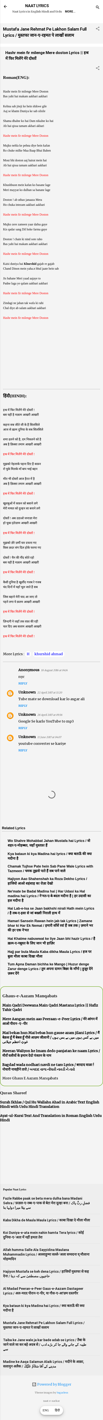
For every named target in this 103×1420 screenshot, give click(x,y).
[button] (97, 41)
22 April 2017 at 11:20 (49, 704)
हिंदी (57, 1410)
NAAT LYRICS (37, 5)
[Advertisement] (51, 369)
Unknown (27, 704)
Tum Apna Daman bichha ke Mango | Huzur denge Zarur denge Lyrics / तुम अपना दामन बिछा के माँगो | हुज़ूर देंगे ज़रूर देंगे (50, 980)
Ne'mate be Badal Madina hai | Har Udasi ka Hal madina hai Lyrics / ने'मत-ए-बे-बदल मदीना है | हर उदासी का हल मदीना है (49, 907)
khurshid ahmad (48, 665)
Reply (22, 695)
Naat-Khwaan (69, 22)
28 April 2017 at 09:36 (49, 726)
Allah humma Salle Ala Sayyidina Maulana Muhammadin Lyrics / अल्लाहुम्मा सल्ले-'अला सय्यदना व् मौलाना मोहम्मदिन (46, 1266)
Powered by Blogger (51, 1396)
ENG (46, 1410)
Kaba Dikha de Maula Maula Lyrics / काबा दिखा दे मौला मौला (46, 1232)
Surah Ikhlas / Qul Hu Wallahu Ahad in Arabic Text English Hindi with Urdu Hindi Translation (49, 1116)
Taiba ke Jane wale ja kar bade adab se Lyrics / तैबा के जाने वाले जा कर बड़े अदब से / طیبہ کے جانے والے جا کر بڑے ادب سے (44, 1356)
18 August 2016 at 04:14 (54, 682)
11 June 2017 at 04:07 (49, 749)
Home (27, 22)
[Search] (97, 8)
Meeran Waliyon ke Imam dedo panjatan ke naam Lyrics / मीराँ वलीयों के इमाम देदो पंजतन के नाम (51, 1064)
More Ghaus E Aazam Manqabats (30, 1090)
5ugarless (62, 1404)
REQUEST (45, 22)
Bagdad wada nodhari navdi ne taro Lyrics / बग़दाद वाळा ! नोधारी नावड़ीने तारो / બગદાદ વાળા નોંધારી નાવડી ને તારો (48, 1078)
